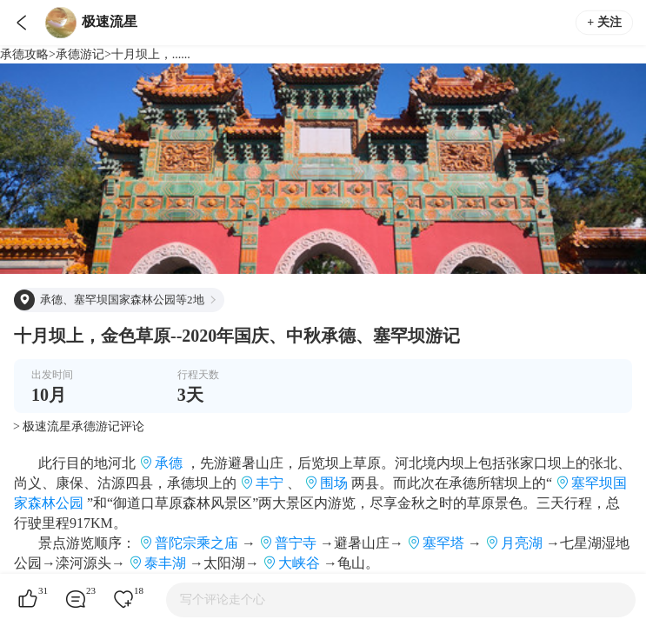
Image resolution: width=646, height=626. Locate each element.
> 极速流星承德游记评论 (78, 426)
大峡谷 (299, 563)
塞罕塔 (443, 543)
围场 (334, 483)
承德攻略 (24, 54)
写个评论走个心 (222, 599)
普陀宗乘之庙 (196, 543)
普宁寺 (295, 543)
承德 (169, 463)
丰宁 (269, 483)
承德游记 (80, 54)
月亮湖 (522, 543)
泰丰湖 (165, 563)
